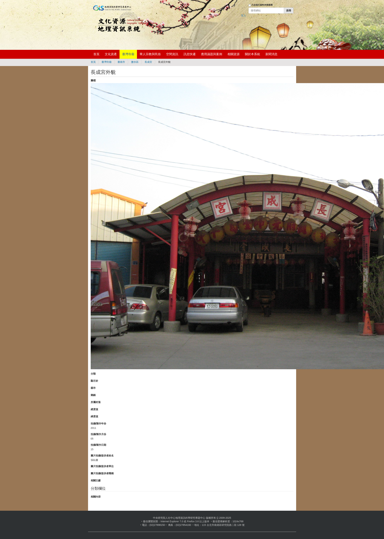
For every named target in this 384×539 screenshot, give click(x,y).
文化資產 (111, 54)
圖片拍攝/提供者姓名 (102, 455)
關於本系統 (252, 54)
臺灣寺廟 (128, 54)
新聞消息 (271, 54)
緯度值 (94, 416)
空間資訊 (172, 54)
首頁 (96, 54)
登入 (243, 15)
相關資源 (233, 54)
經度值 (94, 409)
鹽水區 (135, 62)
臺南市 (121, 62)
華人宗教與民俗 (150, 54)
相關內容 (96, 496)
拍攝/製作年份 (98, 423)
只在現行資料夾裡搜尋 (262, 5)
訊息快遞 (190, 54)
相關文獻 (96, 480)
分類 (93, 373)
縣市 (93, 387)
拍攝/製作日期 (98, 444)
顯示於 (94, 380)
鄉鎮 (93, 395)
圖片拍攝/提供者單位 (102, 466)
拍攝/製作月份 (98, 434)
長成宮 (148, 62)
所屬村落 (96, 402)
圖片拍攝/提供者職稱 (102, 473)
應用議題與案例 (211, 54)
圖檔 (93, 80)
